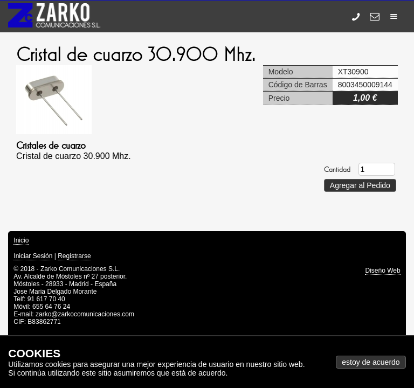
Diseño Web (382, 270)
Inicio (21, 240)
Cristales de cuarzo (51, 145)
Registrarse (74, 256)
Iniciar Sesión (32, 256)
